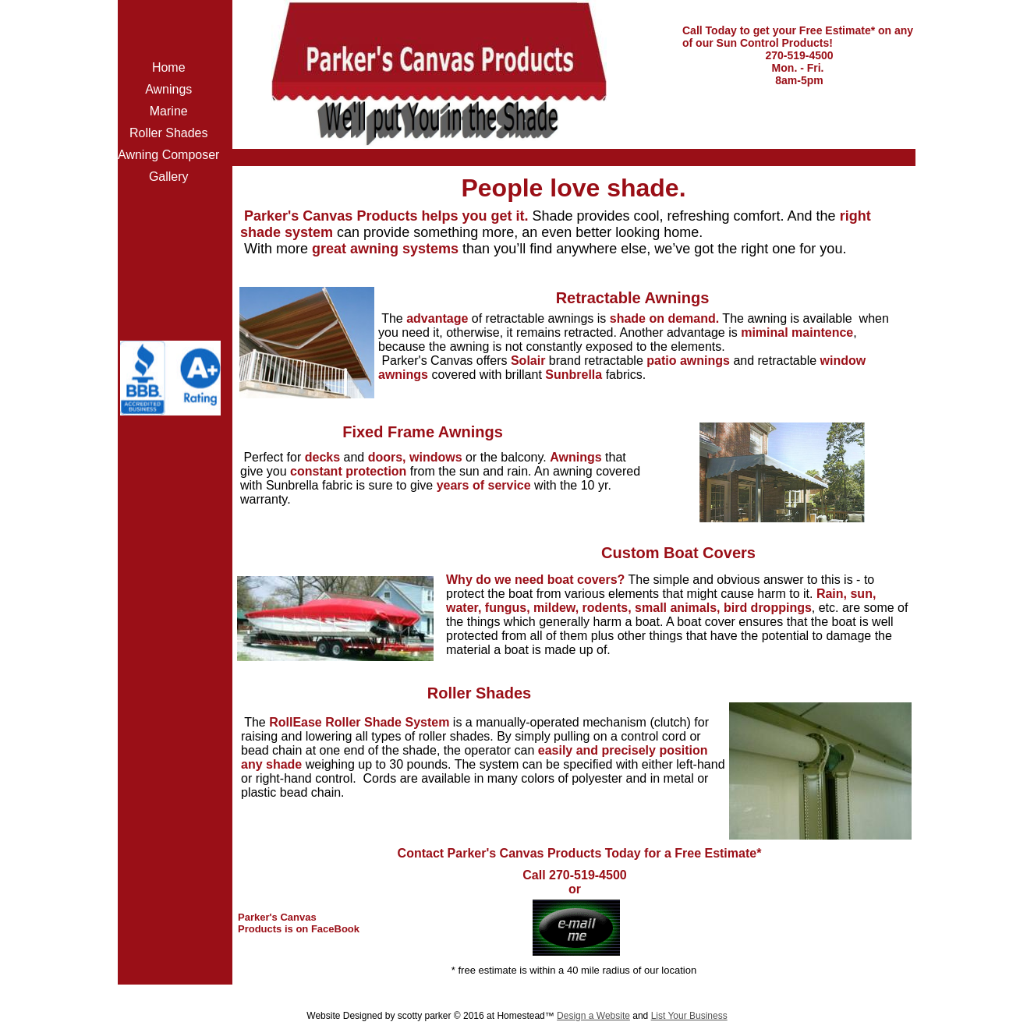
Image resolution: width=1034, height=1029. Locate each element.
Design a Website (593, 1015)
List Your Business (689, 1015)
